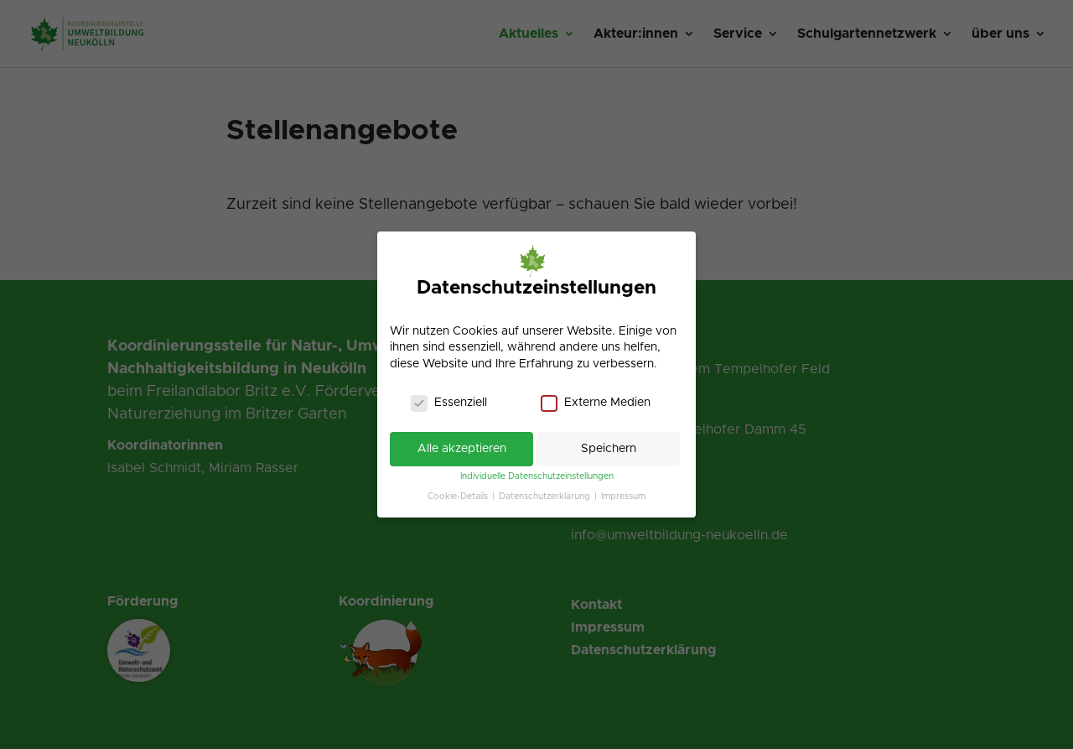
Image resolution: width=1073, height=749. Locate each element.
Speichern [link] (608, 449)
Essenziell (449, 403)
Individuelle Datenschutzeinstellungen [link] (537, 476)
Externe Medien (596, 403)
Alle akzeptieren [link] (461, 449)
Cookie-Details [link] (459, 496)
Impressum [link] (623, 496)
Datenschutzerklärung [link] (546, 496)
